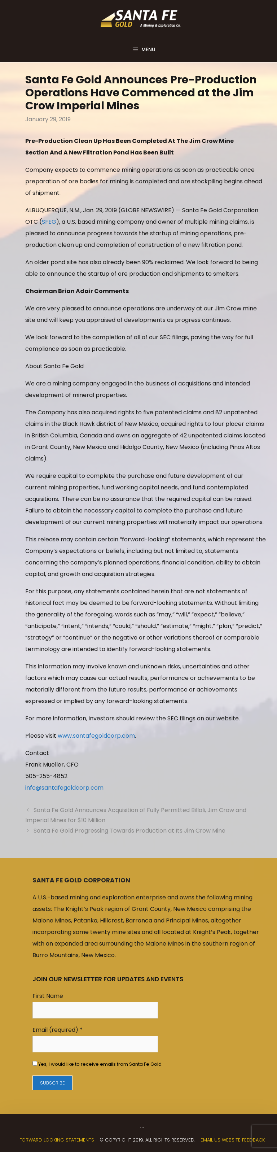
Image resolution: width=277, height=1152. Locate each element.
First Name (47, 996)
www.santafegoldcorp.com (96, 736)
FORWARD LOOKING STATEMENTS (56, 1139)
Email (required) (57, 1030)
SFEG (49, 222)
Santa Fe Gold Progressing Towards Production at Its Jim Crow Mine (129, 830)
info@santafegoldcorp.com (64, 788)
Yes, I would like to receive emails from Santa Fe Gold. (100, 1064)
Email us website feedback (233, 1139)
